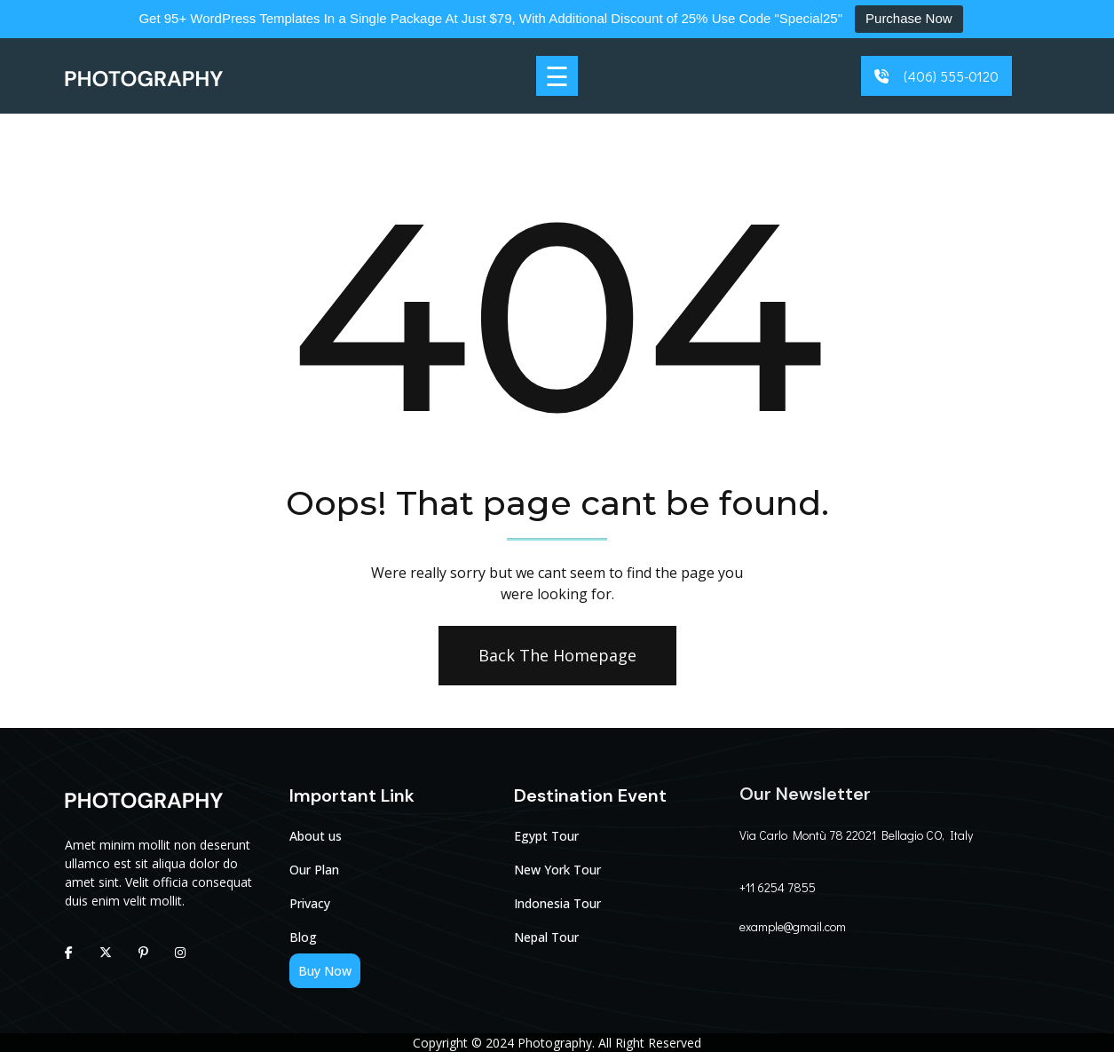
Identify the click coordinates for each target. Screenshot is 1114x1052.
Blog (303, 937)
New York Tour (557, 869)
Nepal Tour (546, 937)
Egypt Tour (546, 835)
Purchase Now (908, 18)
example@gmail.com (792, 926)
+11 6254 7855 (777, 887)
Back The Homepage (556, 655)
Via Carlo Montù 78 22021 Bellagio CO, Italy (856, 835)
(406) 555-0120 (951, 76)
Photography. (556, 1042)
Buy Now (325, 970)
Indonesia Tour (557, 903)
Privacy (309, 903)
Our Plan (314, 869)
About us (315, 835)
